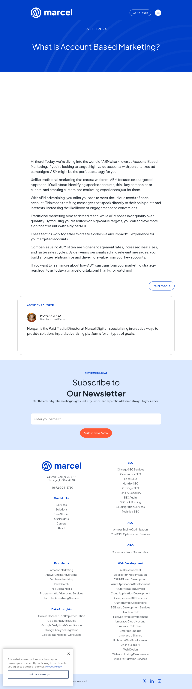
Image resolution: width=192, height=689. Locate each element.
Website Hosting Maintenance (130, 654)
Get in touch (140, 12)
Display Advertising (61, 579)
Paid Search (61, 584)
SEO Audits (130, 497)
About (61, 528)
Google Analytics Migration (61, 630)
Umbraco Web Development (130, 640)
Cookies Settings (38, 674)
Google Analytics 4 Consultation (61, 625)
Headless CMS (130, 612)
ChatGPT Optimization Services (130, 534)
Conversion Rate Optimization (130, 552)
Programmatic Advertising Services (61, 593)
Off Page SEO (130, 488)
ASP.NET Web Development (131, 579)
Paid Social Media (61, 588)
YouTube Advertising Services (62, 598)
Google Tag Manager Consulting (62, 634)
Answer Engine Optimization (130, 529)
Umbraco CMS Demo (130, 626)
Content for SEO (130, 474)
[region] (38, 667)
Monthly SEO (131, 483)
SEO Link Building (130, 502)
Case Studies (61, 514)
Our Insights (61, 518)
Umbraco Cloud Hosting (131, 621)
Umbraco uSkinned (130, 635)
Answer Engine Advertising (61, 574)
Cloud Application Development (130, 593)
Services (61, 504)
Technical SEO (130, 511)
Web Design (130, 649)
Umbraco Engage (130, 630)
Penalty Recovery (130, 492)
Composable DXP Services (130, 598)
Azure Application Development (130, 584)
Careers (61, 523)
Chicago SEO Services (130, 469)
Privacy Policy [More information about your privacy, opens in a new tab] (53, 666)
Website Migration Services (130, 658)
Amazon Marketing (61, 570)
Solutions (62, 509)
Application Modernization (130, 574)
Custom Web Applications (130, 602)
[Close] (68, 654)
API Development (130, 570)
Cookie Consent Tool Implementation (61, 616)
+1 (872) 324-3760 (61, 487)
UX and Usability (130, 644)
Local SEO (130, 478)
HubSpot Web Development (130, 616)
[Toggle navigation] (158, 13)
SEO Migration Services (130, 506)
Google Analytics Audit (61, 620)
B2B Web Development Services (130, 607)
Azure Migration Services (131, 588)
